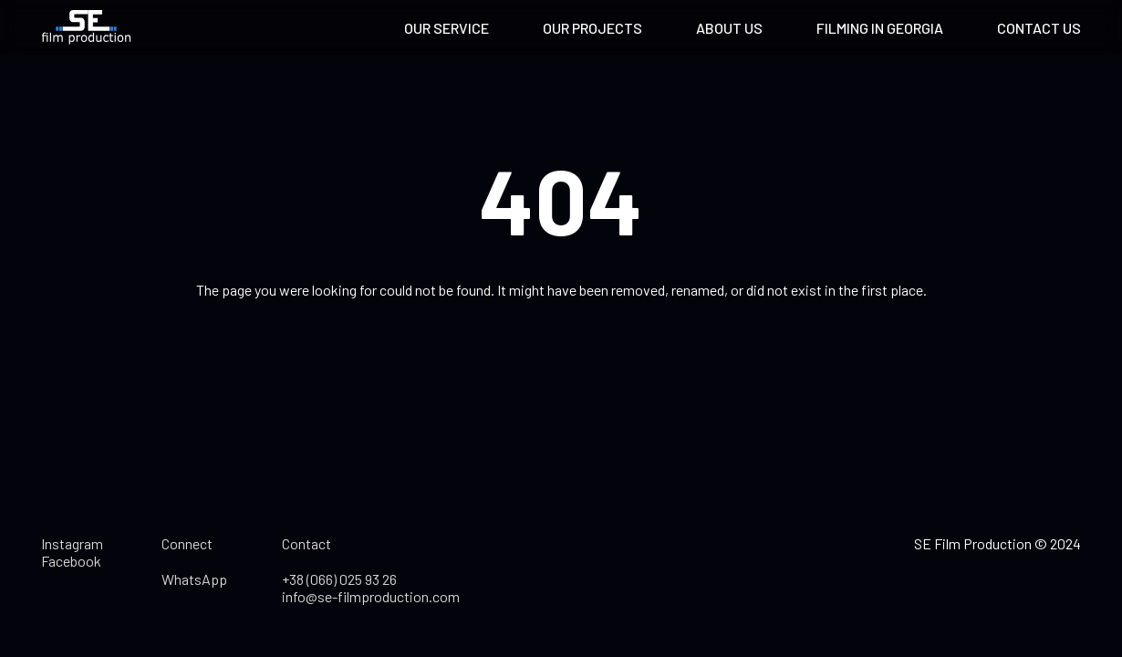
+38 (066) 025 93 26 (339, 579)
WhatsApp (194, 579)
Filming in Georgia (879, 27)
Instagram (72, 543)
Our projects (592, 27)
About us (729, 27)
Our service (446, 27)
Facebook (71, 560)
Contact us (1039, 27)
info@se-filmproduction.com (371, 596)
